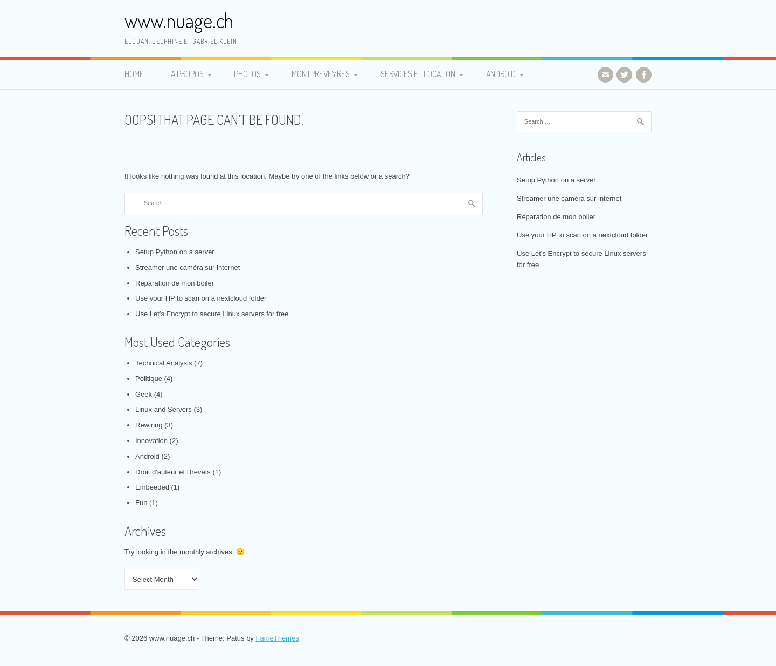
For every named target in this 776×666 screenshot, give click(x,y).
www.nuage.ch (178, 20)
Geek (143, 394)
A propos (187, 74)
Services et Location (417, 74)
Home (134, 74)
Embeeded (152, 487)
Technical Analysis (163, 363)
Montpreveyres (321, 74)
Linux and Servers (163, 409)
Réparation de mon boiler (174, 283)
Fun (141, 503)
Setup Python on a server (174, 252)
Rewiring (149, 425)
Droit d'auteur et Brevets (173, 472)
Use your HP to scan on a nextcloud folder (200, 298)
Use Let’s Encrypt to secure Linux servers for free (211, 314)
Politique (148, 379)
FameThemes (277, 638)
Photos (247, 74)
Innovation (151, 441)
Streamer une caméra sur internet (187, 267)
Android (501, 74)
